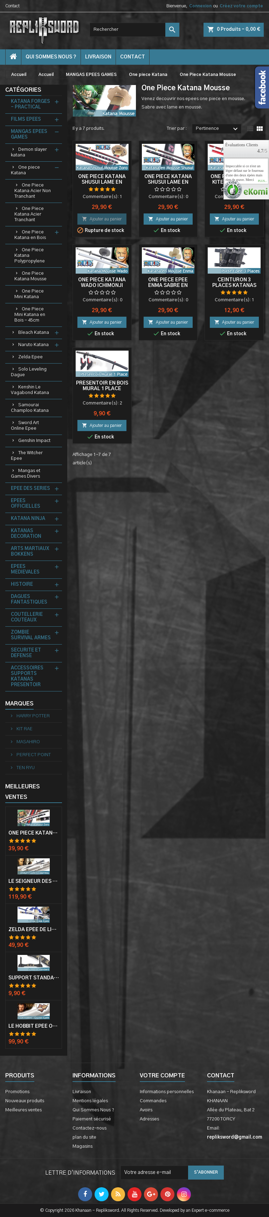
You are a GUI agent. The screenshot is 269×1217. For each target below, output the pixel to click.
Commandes (153, 1101)
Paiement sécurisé (92, 1119)
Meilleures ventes (23, 1110)
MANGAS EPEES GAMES (29, 134)
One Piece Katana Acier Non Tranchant (32, 191)
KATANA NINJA (28, 518)
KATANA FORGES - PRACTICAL (30, 104)
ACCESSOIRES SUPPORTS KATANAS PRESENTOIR (27, 676)
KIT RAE (24, 729)
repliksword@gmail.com (234, 1137)
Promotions (17, 1092)
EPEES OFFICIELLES (25, 504)
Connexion (200, 6)
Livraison (98, 57)
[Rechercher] (134, 30)
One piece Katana (25, 170)
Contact (12, 6)
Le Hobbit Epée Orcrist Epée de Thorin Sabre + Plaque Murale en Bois (33, 1026)
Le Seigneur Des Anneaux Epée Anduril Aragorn (33, 881)
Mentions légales (90, 1101)
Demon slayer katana (29, 152)
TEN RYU (25, 768)
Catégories (23, 90)
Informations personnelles (167, 1092)
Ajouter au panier (102, 218)
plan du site (84, 1137)
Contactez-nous (89, 1128)
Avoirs (146, 1110)
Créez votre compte (241, 6)
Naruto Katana (33, 345)
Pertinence (218, 129)
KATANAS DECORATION (26, 534)
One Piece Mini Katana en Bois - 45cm (29, 315)
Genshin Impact (34, 440)
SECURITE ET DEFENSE (26, 653)
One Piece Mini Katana (29, 294)
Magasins (82, 1146)
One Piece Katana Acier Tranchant (29, 214)
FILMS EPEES (26, 119)
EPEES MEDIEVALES (25, 569)
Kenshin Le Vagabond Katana (30, 390)
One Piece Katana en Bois (30, 235)
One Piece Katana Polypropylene (29, 255)
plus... (262, 181)
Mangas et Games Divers (25, 474)
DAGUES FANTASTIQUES (29, 600)
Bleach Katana (33, 332)
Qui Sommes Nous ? (51, 57)
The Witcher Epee (27, 456)
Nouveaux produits (24, 1101)
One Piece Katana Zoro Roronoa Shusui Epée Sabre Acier (33, 833)
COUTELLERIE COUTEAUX (27, 617)
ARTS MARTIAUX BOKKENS (30, 552)
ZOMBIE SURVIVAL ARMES (31, 635)
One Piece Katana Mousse (30, 276)
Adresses (149, 1119)
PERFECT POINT (33, 755)
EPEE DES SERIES (30, 488)
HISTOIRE (22, 584)
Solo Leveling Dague (29, 372)
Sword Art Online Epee (25, 426)
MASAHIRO (27, 742)
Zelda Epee (30, 357)
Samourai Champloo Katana (30, 408)
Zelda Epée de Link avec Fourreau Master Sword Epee (33, 929)
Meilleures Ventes (22, 792)
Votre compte (162, 1075)
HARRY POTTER (32, 716)
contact (132, 57)
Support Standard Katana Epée (33, 978)
